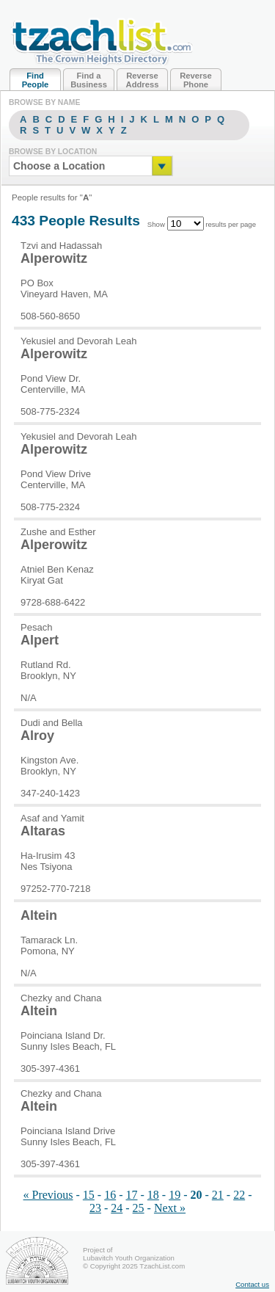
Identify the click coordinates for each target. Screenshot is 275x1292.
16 (110, 1194)
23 (95, 1208)
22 (239, 1194)
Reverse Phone (196, 80)
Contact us (252, 1284)
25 (138, 1208)
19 (174, 1194)
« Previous (48, 1194)
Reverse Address (142, 80)
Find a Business (88, 80)
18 (153, 1194)
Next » (170, 1208)
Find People (35, 80)
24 (116, 1208)
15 (89, 1194)
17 (132, 1194)
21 (218, 1194)
